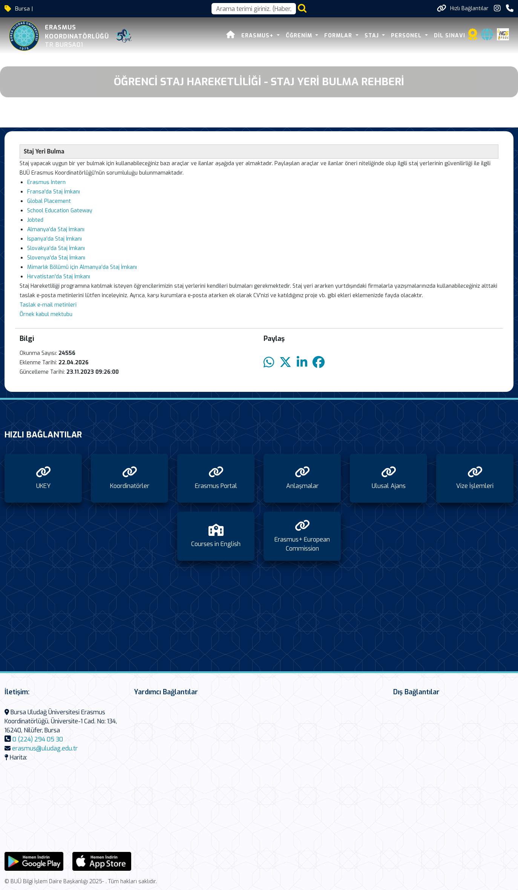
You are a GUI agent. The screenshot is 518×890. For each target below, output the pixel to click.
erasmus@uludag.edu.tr (45, 748)
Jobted (35, 220)
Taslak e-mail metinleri (48, 304)
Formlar (339, 35)
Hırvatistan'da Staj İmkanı (58, 276)
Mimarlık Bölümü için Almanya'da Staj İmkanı (82, 267)
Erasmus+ (258, 35)
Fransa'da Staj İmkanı (53, 191)
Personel (407, 35)
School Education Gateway (59, 210)
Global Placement (49, 201)
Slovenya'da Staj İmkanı (56, 257)
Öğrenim (300, 35)
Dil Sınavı (449, 35)
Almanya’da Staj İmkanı (55, 229)
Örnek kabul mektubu (46, 314)
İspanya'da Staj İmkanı (54, 238)
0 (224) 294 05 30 (37, 739)
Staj (373, 35)
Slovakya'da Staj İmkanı (56, 248)
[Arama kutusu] (253, 8)
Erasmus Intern (46, 182)
